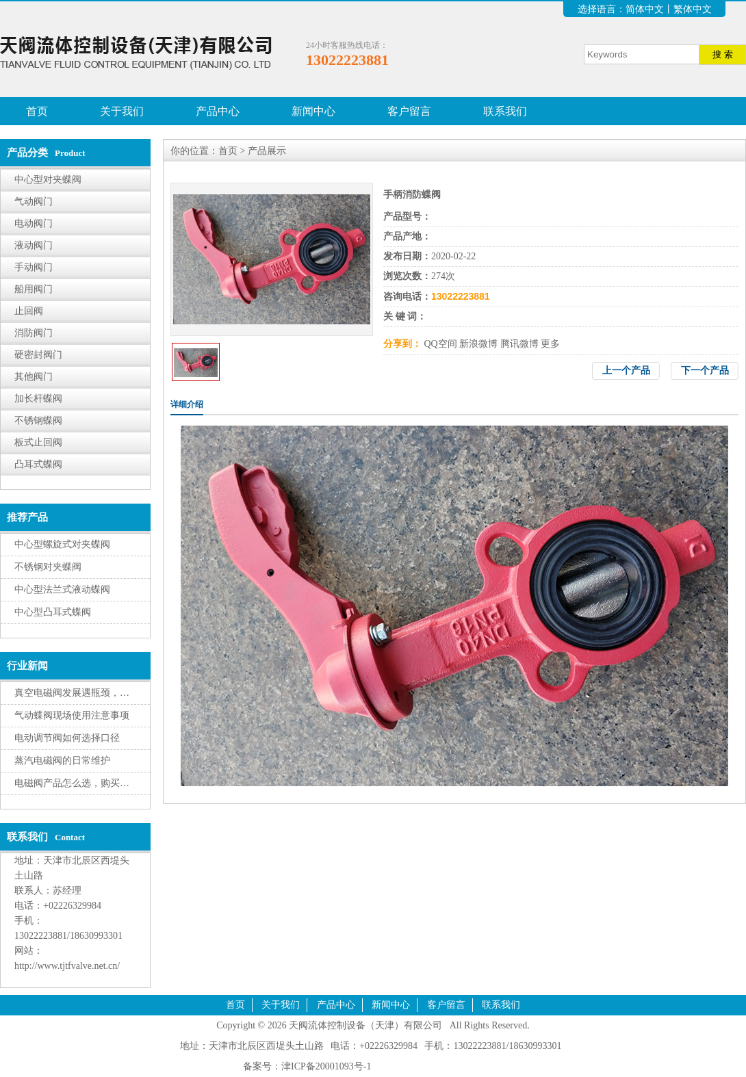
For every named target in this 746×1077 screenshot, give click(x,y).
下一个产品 (705, 370)
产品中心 (218, 111)
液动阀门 (33, 245)
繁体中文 (692, 9)
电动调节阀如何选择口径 (67, 738)
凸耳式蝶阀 (38, 464)
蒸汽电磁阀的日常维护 (62, 760)
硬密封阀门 (38, 355)
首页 (37, 111)
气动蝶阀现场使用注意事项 (71, 715)
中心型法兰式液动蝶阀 (62, 589)
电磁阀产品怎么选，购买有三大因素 (91, 783)
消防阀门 (33, 333)
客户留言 (409, 111)
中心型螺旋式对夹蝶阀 (62, 544)
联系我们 (505, 111)
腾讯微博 (519, 344)
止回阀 (28, 311)
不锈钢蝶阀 (38, 420)
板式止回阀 (38, 442)
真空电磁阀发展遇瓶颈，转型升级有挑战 (100, 693)
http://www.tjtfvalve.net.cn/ (67, 966)
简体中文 (645, 9)
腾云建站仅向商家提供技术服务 (441, 1066)
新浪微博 (478, 344)
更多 (550, 344)
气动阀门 (33, 201)
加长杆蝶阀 (38, 398)
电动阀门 (33, 223)
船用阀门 (33, 289)
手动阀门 (33, 267)
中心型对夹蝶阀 (47, 179)
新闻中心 (313, 111)
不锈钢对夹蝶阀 (47, 567)
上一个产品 (626, 370)
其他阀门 (33, 377)
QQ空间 (440, 344)
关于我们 (122, 111)
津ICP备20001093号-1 (326, 1066)
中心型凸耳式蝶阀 (52, 612)
